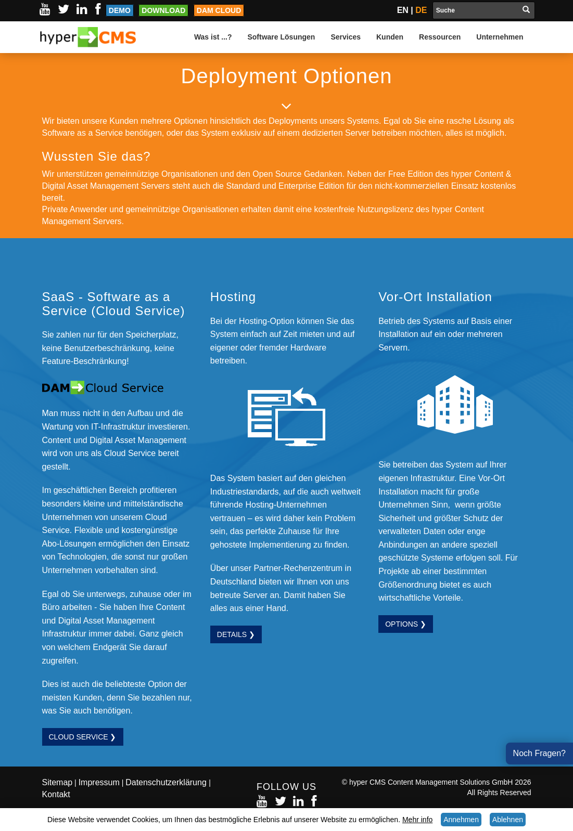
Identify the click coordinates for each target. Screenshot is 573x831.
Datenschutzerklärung (167, 782)
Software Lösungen (281, 37)
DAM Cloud (219, 10)
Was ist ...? (213, 37)
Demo (120, 10)
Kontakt (56, 794)
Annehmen (461, 819)
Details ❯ (236, 634)
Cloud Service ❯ (83, 737)
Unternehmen (499, 37)
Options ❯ (405, 624)
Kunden (389, 37)
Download (163, 10)
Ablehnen (507, 819)
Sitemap (57, 782)
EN (403, 10)
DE (421, 10)
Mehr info (417, 819)
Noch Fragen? (539, 753)
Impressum (99, 782)
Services (345, 37)
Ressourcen (440, 37)
